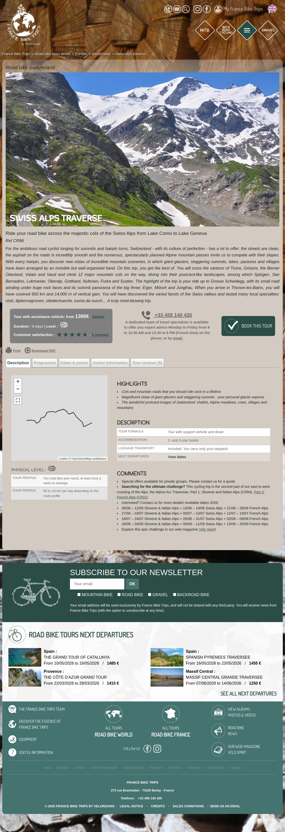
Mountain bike (95, 595)
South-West (215, 767)
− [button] (18, 389)
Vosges (235, 767)
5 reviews (100, 335)
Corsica (79, 767)
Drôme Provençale (104, 767)
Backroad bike (191, 595)
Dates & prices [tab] (74, 363)
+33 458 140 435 (167, 315)
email (177, 338)
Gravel (158, 595)
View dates (177, 457)
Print (13, 351)
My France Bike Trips (238, 9)
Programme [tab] (45, 363)
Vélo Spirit (207, 529)
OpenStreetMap (81, 458)
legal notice (131, 806)
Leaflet (63, 458)
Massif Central (133, 767)
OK (132, 584)
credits (158, 806)
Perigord (156, 767)
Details (98, 317)
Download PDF (40, 351)
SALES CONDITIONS (188, 806)
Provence (174, 767)
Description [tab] (18, 363)
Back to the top (271, 819)
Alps (47, 767)
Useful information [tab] (110, 363)
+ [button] (18, 382)
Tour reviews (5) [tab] (147, 363)
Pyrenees (194, 767)
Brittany (62, 767)
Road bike (130, 595)
